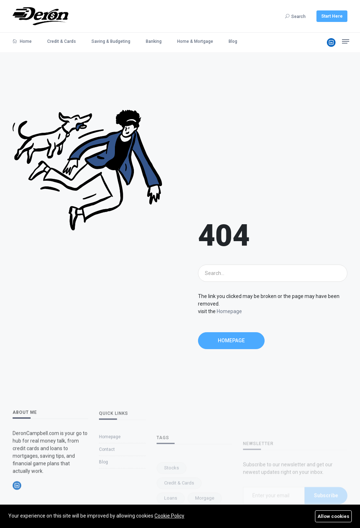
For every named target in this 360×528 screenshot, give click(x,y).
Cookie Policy (169, 516)
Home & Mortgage (195, 41)
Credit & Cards (61, 41)
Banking (154, 41)
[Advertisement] (272, 163)
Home (22, 41)
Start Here (332, 16)
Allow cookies (333, 516)
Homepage (229, 311)
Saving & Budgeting (110, 41)
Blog (233, 41)
